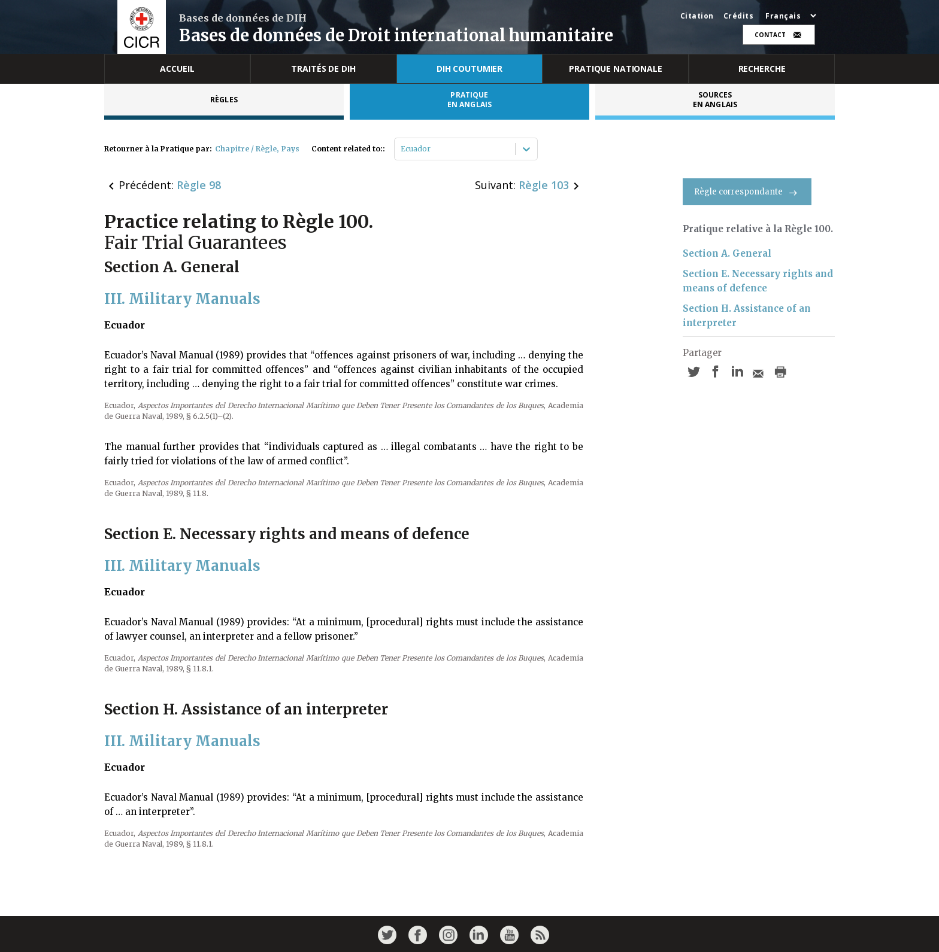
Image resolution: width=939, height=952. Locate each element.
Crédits (738, 16)
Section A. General (727, 253)
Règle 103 (544, 185)
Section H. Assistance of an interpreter (747, 316)
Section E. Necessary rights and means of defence (758, 281)
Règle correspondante (747, 192)
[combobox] (401, 149)
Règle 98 (199, 185)
